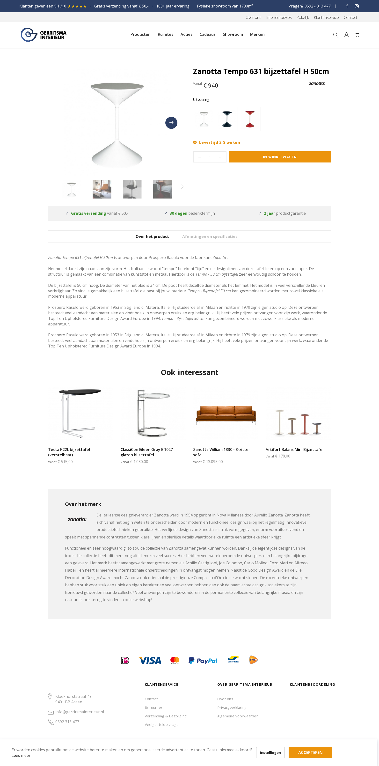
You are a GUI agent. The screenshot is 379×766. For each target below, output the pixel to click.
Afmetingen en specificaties (218, 240)
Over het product (147, 240)
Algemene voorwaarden (237, 716)
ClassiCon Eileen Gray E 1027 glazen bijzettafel (147, 459)
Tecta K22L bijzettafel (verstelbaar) (69, 459)
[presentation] (171, 123)
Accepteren (167, 739)
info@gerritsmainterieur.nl (79, 711)
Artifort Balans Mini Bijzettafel (294, 456)
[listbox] (262, 120)
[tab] (147, 240)
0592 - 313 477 (318, 6)
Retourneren (156, 707)
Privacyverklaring (232, 707)
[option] (204, 119)
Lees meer (28, 747)
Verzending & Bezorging (166, 716)
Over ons (225, 698)
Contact (151, 698)
